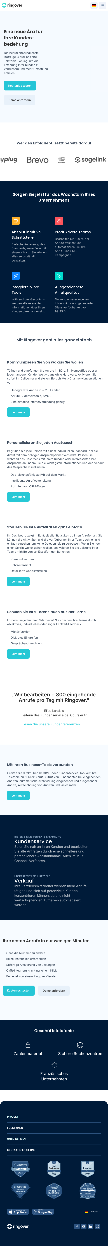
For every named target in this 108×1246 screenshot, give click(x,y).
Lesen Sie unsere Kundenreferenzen (51, 724)
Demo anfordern (19, 100)
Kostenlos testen (20, 85)
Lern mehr (18, 412)
